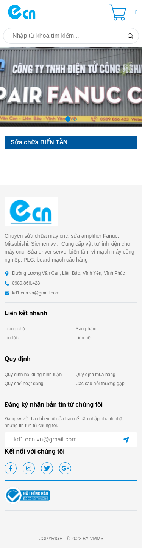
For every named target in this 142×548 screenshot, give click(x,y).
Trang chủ (15, 328)
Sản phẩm (86, 328)
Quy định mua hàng (95, 374)
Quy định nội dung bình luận (33, 374)
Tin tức (12, 338)
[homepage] (22, 12)
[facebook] (11, 468)
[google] (65, 468)
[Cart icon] (119, 12)
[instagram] (29, 468)
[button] (136, 12)
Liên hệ (83, 338)
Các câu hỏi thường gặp (100, 383)
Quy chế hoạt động (24, 383)
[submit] (126, 439)
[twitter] (47, 468)
